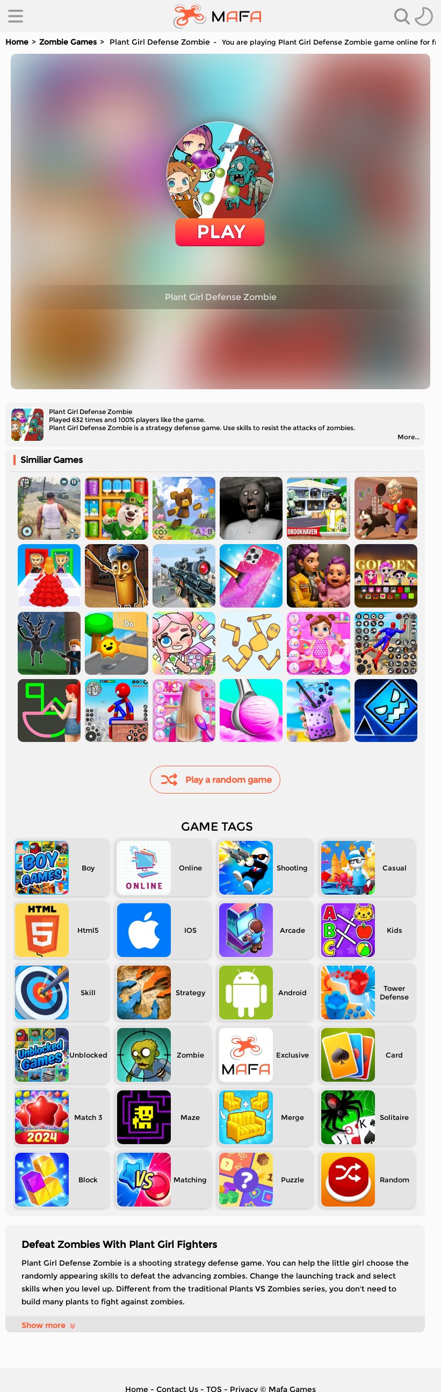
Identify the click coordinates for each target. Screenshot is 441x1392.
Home (16, 42)
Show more (49, 1325)
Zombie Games (68, 42)
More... (408, 437)
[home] (217, 16)
